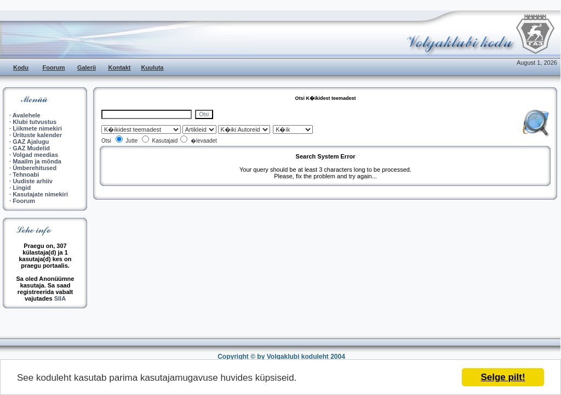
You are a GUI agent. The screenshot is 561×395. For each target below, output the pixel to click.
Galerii (86, 67)
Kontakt (119, 67)
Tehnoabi (26, 174)
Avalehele (27, 115)
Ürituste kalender (37, 135)
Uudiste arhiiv (33, 181)
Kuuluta (152, 67)
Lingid (22, 187)
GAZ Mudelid (31, 148)
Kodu (20, 67)
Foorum (54, 67)
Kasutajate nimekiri (40, 194)
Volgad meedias (35, 154)
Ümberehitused (34, 168)
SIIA (60, 298)
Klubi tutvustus (34, 122)
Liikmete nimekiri (37, 128)
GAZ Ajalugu (31, 141)
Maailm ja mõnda (37, 161)
